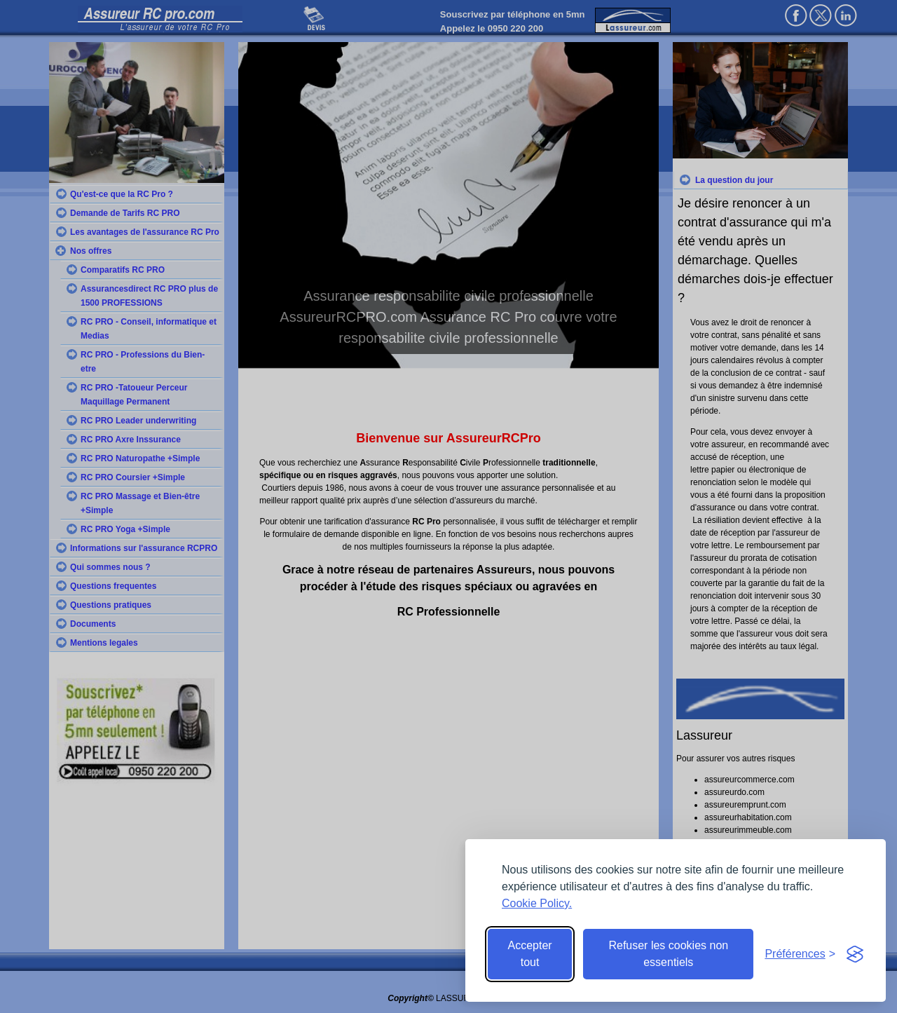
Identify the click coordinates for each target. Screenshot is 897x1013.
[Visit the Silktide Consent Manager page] (855, 954)
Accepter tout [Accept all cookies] (530, 953)
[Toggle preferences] (800, 954)
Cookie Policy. (537, 903)
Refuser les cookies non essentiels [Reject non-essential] (668, 953)
